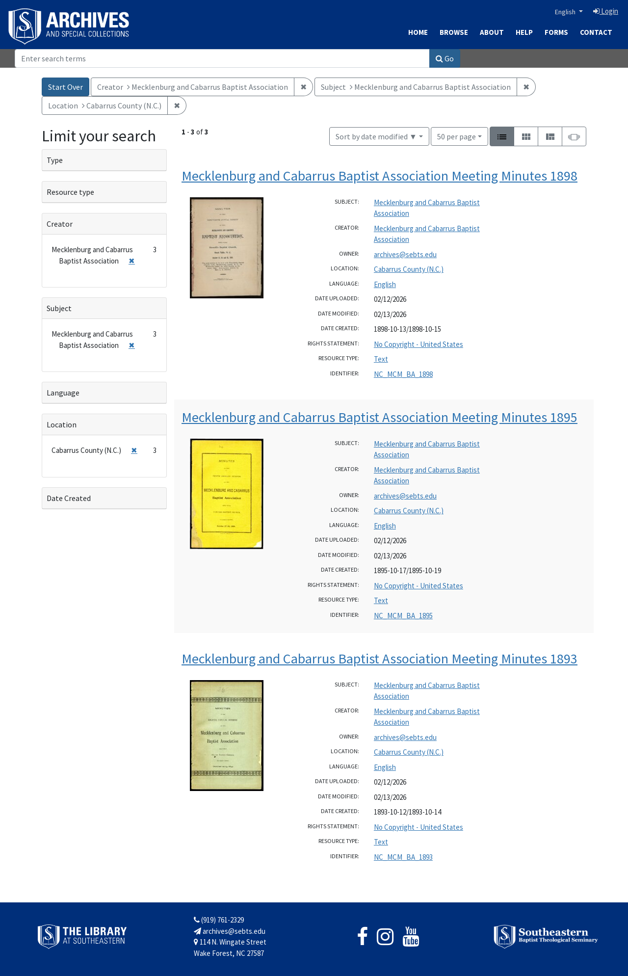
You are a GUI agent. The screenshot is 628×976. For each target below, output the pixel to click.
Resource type (70, 192)
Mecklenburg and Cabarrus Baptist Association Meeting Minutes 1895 (379, 417)
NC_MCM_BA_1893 (403, 857)
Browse (454, 32)
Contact (596, 32)
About (492, 32)
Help (524, 32)
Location (62, 424)
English (566, 11)
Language (63, 392)
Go (445, 58)
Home (418, 32)
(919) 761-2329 (219, 919)
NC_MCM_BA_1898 (403, 374)
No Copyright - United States (418, 344)
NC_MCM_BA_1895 (403, 615)
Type (55, 160)
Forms (556, 32)
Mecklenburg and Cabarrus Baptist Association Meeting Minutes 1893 (379, 658)
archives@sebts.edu (405, 254)
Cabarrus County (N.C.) (409, 269)
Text (381, 359)
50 (456, 135)
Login (605, 11)
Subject (59, 308)
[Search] (222, 58)
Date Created (69, 498)
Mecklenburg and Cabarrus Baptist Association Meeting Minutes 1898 (379, 176)
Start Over (65, 87)
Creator (60, 224)
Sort (376, 136)
